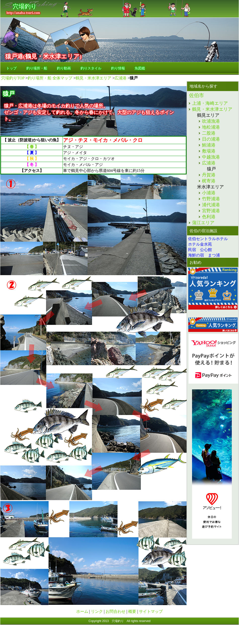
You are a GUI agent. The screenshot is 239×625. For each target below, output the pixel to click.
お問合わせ (115, 611)
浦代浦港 (211, 204)
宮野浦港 (211, 210)
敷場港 (208, 151)
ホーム (82, 611)
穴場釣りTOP (12, 78)
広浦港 (120, 78)
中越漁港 (211, 157)
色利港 (208, 216)
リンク (97, 611)
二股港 (208, 133)
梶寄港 (208, 180)
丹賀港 (208, 174)
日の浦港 (211, 139)
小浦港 (208, 192)
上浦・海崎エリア (210, 103)
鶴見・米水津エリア (93, 78)
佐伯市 (196, 95)
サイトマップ (151, 611)
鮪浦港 (208, 145)
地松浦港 (211, 127)
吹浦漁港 (211, 121)
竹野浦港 (211, 198)
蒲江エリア (203, 222)
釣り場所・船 (36, 68)
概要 (132, 611)
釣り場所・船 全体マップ (50, 78)
